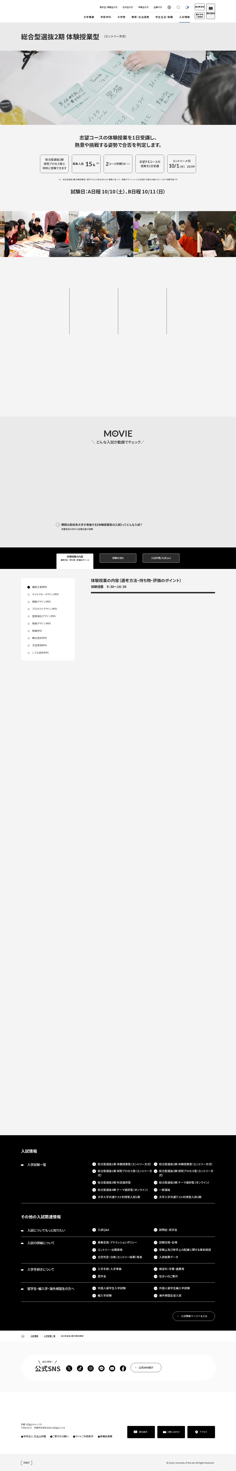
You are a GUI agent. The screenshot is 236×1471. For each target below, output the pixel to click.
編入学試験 (105, 1295)
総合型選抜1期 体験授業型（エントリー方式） (124, 1164)
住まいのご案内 (168, 1276)
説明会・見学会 (168, 1230)
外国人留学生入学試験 (112, 1288)
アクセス (203, 1431)
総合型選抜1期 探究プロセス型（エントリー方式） (125, 1173)
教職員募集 (106, 1436)
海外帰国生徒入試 (170, 1295)
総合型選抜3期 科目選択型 (114, 1182)
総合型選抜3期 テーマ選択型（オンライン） (184, 1182)
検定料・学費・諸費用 (171, 1269)
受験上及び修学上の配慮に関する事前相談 (185, 1250)
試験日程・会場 (168, 1242)
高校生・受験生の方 (96, 7)
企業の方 (146, 7)
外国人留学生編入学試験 (174, 1288)
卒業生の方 (131, 7)
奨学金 (102, 1276)
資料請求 (207, 13)
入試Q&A (103, 1230)
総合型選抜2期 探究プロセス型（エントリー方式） (186, 1173)
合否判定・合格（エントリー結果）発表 (120, 1257)
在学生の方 (115, 7)
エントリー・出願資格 (110, 1250)
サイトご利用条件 (84, 1436)
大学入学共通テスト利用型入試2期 (180, 1197)
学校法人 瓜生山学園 (34, 1436)
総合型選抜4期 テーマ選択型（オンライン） (123, 1190)
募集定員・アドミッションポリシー (117, 1242)
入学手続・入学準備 (109, 1269)
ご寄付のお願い (60, 1436)
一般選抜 (164, 1190)
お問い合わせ (173, 1431)
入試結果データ (168, 1257)
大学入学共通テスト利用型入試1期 (119, 1197)
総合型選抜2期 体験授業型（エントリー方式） (186, 1164)
